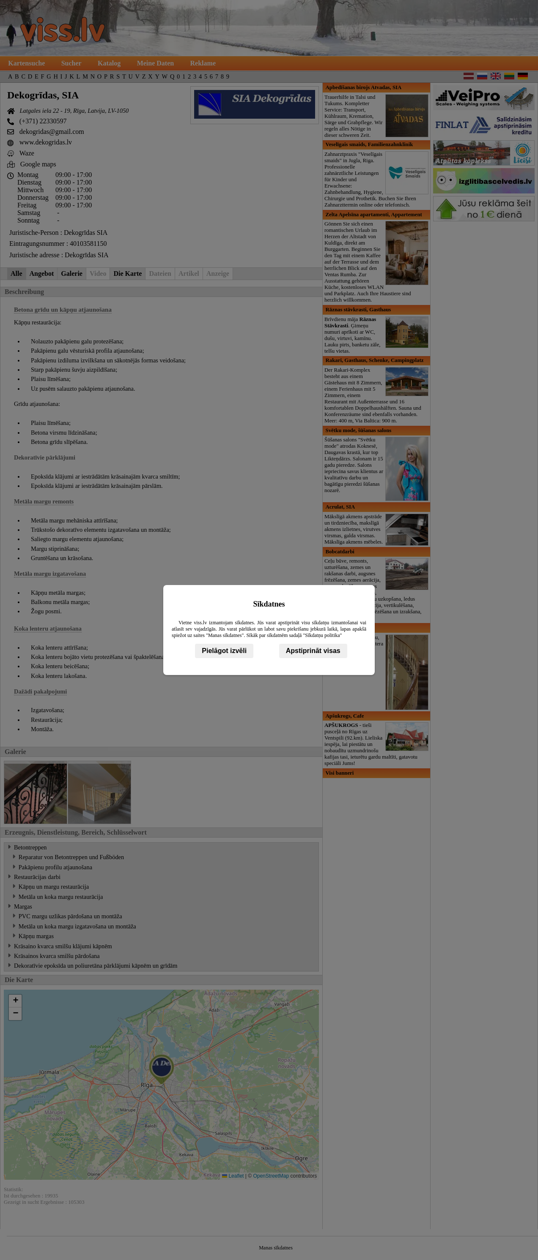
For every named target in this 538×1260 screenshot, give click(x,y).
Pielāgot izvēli (224, 650)
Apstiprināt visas (313, 650)
